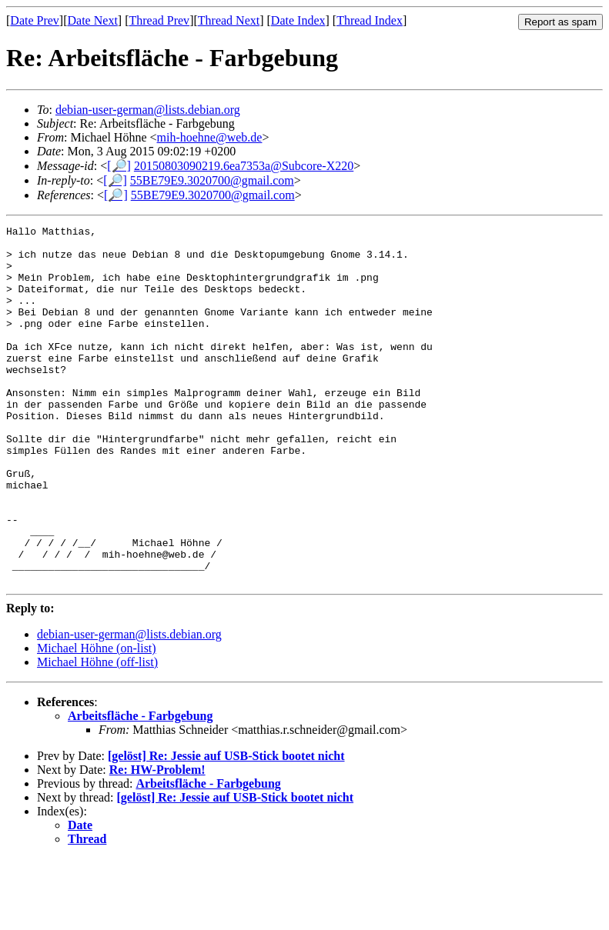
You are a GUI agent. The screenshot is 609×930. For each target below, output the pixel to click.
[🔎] (119, 165)
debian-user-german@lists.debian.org (147, 109)
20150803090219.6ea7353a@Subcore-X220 (243, 165)
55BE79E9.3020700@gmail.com (212, 180)
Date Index (298, 20)
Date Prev (34, 20)
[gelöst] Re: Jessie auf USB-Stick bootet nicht (226, 827)
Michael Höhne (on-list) (96, 719)
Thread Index (369, 20)
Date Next (93, 20)
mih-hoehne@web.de (210, 137)
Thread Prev (159, 20)
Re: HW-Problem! (157, 841)
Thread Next (228, 20)
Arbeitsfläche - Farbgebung (140, 787)
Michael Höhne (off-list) (97, 733)
